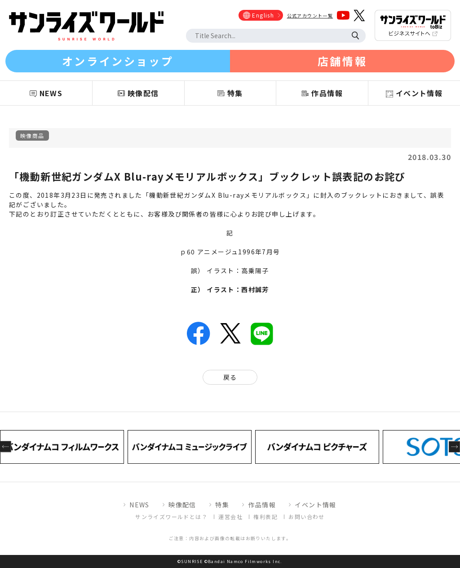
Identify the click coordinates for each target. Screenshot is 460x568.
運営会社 (230, 516)
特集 (222, 504)
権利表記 (265, 516)
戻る (230, 377)
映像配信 (182, 504)
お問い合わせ (306, 516)
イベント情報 (315, 504)
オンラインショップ (117, 61)
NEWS (139, 504)
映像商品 (32, 135)
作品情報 (262, 504)
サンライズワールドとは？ (171, 516)
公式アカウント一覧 (310, 15)
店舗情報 (342, 61)
